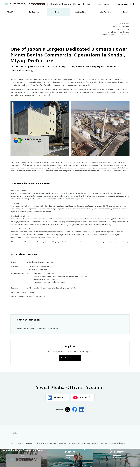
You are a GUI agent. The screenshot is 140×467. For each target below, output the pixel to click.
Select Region (123, 4)
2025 (13, 432)
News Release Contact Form (70, 358)
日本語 (99, 4)
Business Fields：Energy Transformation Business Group (37, 328)
